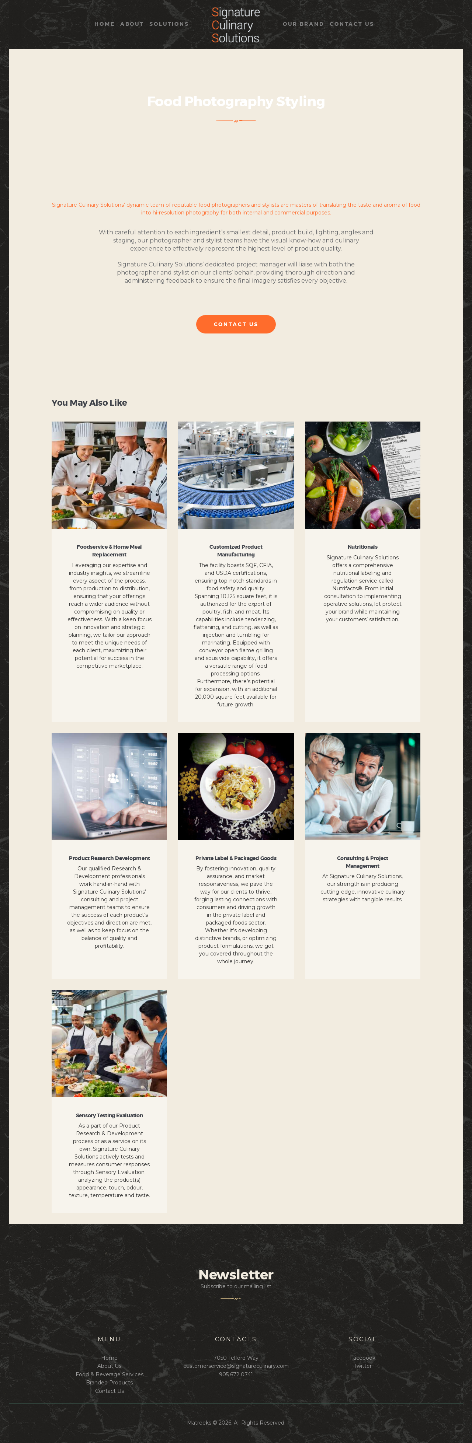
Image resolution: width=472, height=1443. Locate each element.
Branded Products (109, 1382)
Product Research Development (109, 858)
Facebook (362, 1358)
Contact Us (109, 1391)
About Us (109, 1366)
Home (109, 1358)
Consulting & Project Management (363, 862)
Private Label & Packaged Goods (235, 858)
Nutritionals (363, 547)
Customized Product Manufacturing (235, 551)
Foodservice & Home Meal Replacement (109, 551)
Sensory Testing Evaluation (109, 1115)
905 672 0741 (236, 1374)
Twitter (363, 1366)
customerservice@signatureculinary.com (236, 1366)
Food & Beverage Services (109, 1374)
